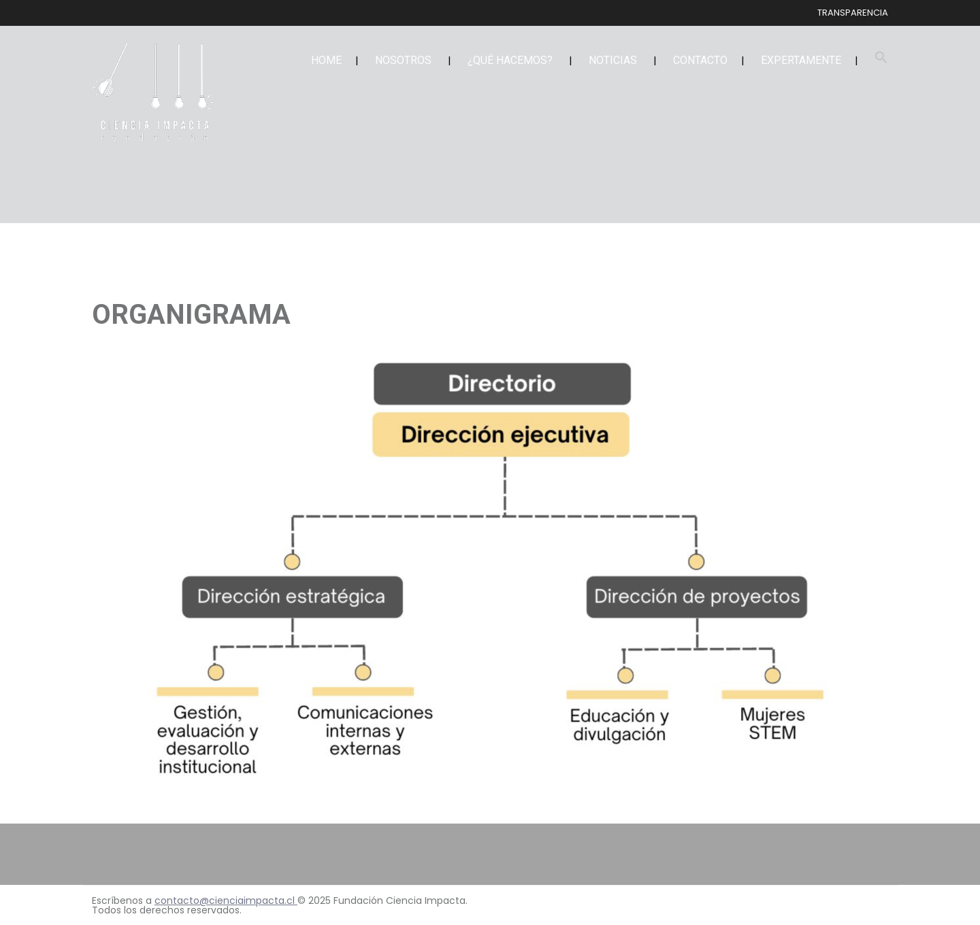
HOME (326, 60)
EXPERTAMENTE (801, 60)
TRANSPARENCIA (852, 12)
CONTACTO (700, 60)
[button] (881, 60)
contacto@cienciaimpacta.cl (225, 900)
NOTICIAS (613, 60)
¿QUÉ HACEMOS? (510, 60)
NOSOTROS (403, 60)
